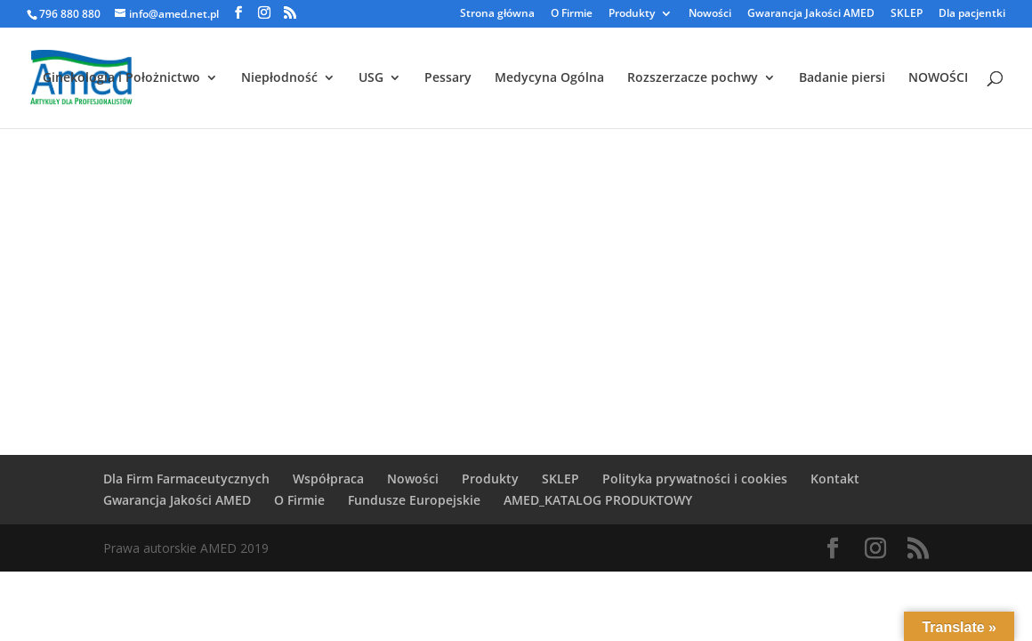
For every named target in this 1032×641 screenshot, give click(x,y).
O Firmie (572, 14)
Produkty (632, 14)
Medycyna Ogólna (549, 78)
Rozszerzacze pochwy (692, 78)
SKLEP (907, 14)
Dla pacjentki (972, 14)
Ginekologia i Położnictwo (121, 78)
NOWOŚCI (938, 78)
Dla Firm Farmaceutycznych (186, 478)
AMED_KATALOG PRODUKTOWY (598, 499)
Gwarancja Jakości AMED (811, 14)
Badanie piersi (842, 78)
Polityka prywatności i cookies (694, 478)
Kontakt (834, 478)
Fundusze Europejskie (414, 499)
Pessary (448, 78)
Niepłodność (279, 78)
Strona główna (497, 14)
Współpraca (328, 478)
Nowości (710, 14)
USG (371, 78)
